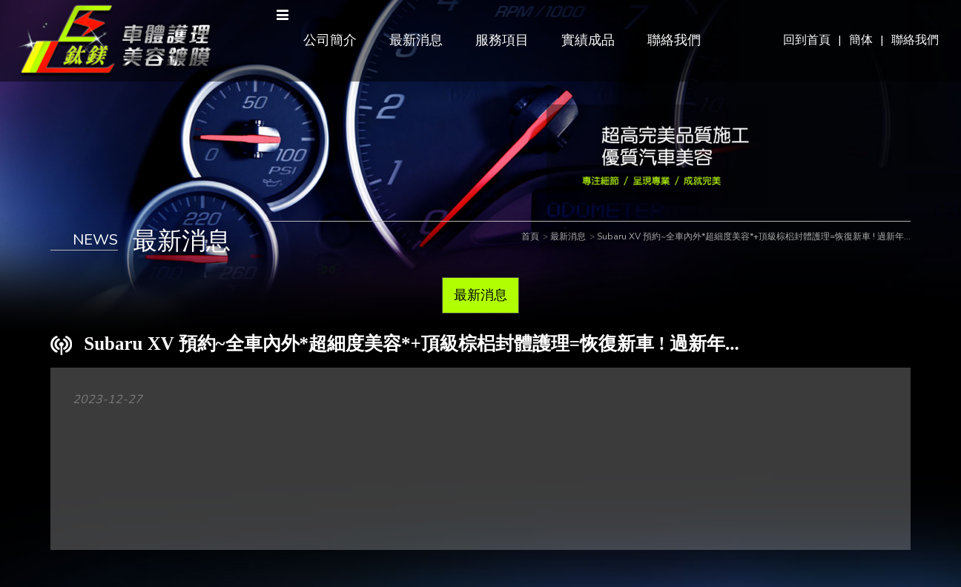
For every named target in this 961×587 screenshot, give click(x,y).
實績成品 (588, 40)
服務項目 (502, 40)
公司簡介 (330, 40)
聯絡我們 (915, 40)
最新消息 (416, 40)
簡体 (861, 40)
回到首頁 (806, 40)
